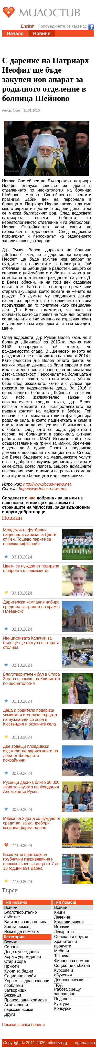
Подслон (62, 999)
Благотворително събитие (20, 914)
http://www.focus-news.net (47, 484)
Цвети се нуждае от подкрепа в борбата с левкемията (31, 568)
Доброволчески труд (68, 982)
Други (9, 1014)
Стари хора (15, 961)
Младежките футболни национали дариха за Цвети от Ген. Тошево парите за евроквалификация (29, 537)
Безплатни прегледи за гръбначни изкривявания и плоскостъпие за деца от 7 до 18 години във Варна (31, 861)
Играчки (61, 927)
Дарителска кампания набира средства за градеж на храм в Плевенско (31, 606)
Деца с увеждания (21, 952)
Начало (15, 33)
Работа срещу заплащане (67, 991)
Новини (41, 33)
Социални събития (72, 965)
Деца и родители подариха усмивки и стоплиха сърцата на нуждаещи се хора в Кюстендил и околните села (30, 717)
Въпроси (17, 52)
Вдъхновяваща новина (25, 922)
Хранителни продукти (65, 943)
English (27, 26)
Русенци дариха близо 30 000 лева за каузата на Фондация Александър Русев (31, 787)
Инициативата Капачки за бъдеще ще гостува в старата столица (31, 643)
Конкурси (62, 1008)
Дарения (63, 46)
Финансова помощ (71, 960)
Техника (61, 956)
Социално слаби (20, 976)
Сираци (11, 947)
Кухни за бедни (18, 971)
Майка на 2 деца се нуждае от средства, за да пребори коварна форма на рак (32, 823)
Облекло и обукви (71, 936)
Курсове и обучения (63, 972)
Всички (10, 907)
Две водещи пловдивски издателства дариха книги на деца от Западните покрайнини (30, 753)
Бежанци (12, 995)
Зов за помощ (17, 926)
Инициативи (66, 39)
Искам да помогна (21, 931)
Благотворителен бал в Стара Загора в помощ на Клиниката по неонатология (31, 679)
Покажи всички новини (23, 1024)
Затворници (15, 990)
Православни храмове (25, 1000)
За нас (44, 52)
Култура (61, 1003)
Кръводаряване (69, 922)
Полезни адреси (25, 46)
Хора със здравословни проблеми (26, 983)
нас (31, 498)
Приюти (11, 966)
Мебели (61, 951)
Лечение (62, 917)
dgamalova (85, 1043)
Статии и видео (24, 39)
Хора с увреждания (22, 956)
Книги (59, 912)
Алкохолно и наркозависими (18, 1007)
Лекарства (64, 932)
